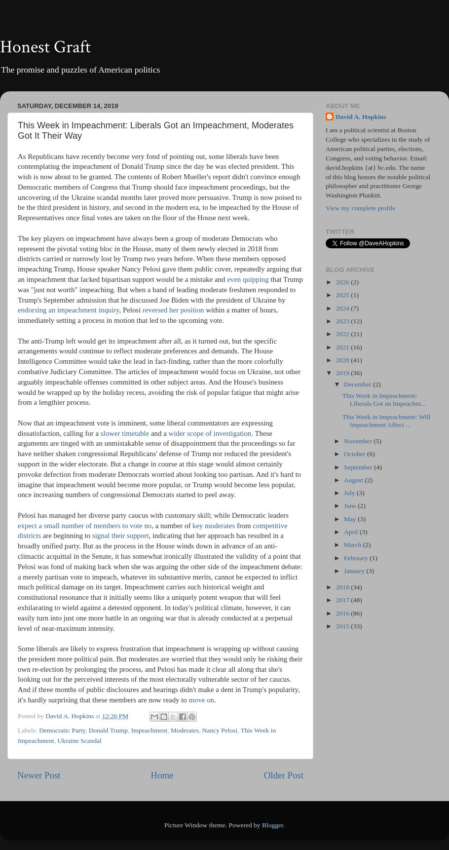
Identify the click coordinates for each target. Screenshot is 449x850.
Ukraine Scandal (79, 740)
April (352, 532)
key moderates (213, 526)
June (351, 505)
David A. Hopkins (361, 116)
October (355, 454)
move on (201, 700)
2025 (343, 295)
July (350, 493)
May (351, 519)
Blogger (272, 825)
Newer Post (39, 775)
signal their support (120, 536)
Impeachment (149, 730)
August (354, 480)
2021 (343, 347)
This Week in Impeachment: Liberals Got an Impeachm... (384, 399)
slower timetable (125, 433)
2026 (343, 282)
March (353, 544)
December (358, 384)
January (355, 571)
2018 (343, 587)
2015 (343, 626)
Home (162, 775)
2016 (343, 613)
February (357, 558)
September (359, 467)
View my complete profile (360, 208)
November (359, 441)
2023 (343, 321)
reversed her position (173, 310)
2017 (343, 600)
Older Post (283, 775)
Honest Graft (45, 47)
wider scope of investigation (209, 433)
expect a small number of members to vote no (84, 526)
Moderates (185, 730)
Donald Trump (108, 730)
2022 (343, 334)
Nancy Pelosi (220, 730)
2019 (343, 373)
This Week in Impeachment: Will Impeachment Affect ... (386, 420)
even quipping (248, 279)
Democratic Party (62, 730)
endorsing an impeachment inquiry (68, 310)
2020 (343, 360)
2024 (343, 308)
